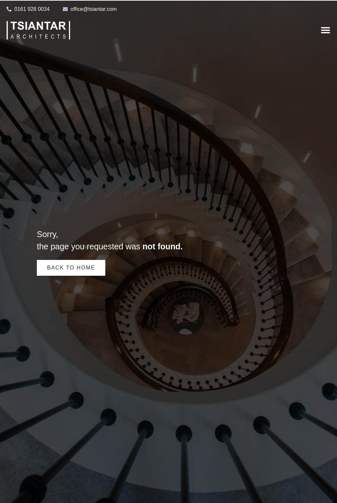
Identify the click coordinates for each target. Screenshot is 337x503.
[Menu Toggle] (325, 30)
